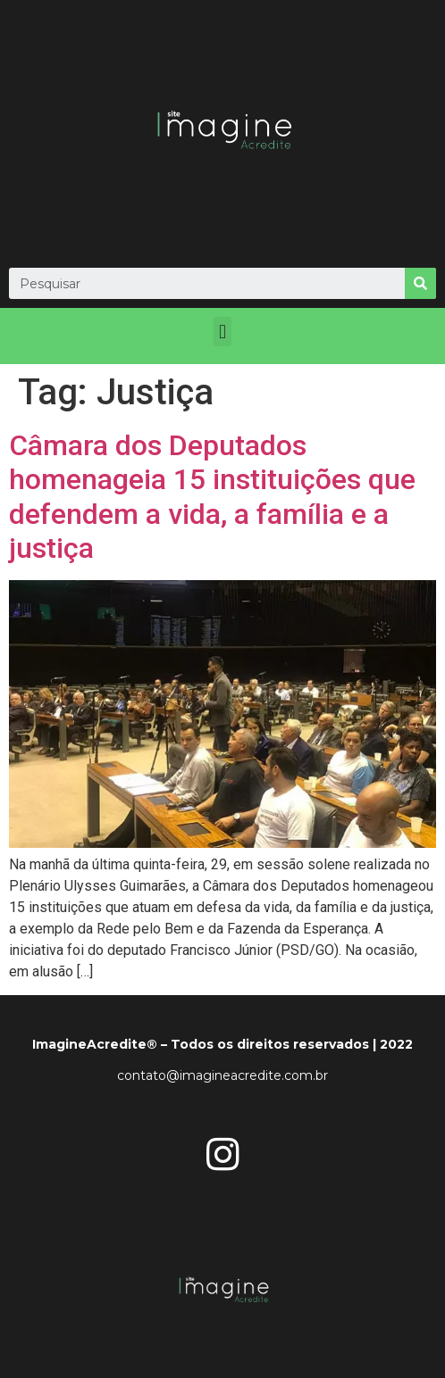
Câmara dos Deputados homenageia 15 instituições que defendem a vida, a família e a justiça (212, 496)
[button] (222, 331)
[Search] (420, 283)
